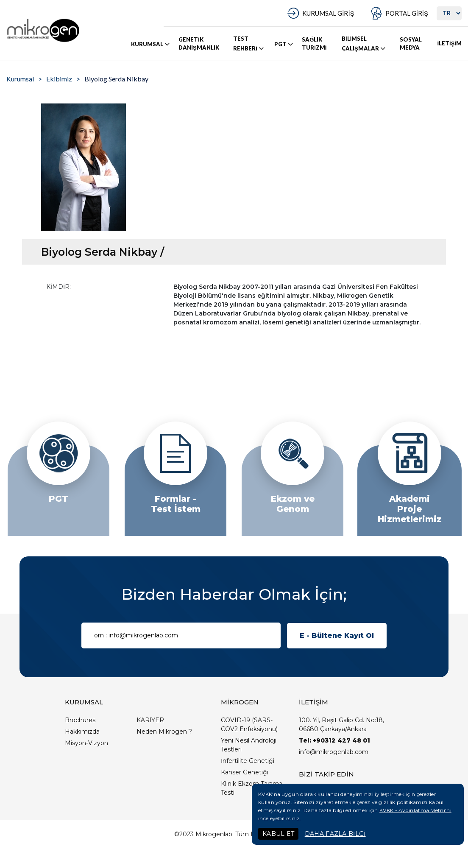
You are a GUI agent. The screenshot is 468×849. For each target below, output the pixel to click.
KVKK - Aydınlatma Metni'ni (415, 810)
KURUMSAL (151, 44)
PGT (284, 44)
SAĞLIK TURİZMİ (314, 43)
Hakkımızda (82, 731)
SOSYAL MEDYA (411, 43)
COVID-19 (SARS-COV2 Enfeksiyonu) (249, 724)
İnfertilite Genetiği (247, 761)
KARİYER (150, 720)
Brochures (80, 720)
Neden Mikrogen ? (164, 731)
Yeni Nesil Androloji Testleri (248, 745)
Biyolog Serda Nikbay (116, 79)
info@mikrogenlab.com (333, 752)
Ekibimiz (59, 79)
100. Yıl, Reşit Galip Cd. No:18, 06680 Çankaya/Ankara (341, 724)
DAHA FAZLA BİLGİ (335, 834)
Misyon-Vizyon (86, 743)
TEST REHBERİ (249, 43)
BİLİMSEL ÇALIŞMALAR (364, 43)
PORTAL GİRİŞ (406, 13)
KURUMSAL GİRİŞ (328, 13)
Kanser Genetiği (244, 772)
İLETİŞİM (449, 43)
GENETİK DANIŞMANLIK (198, 43)
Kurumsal (20, 79)
